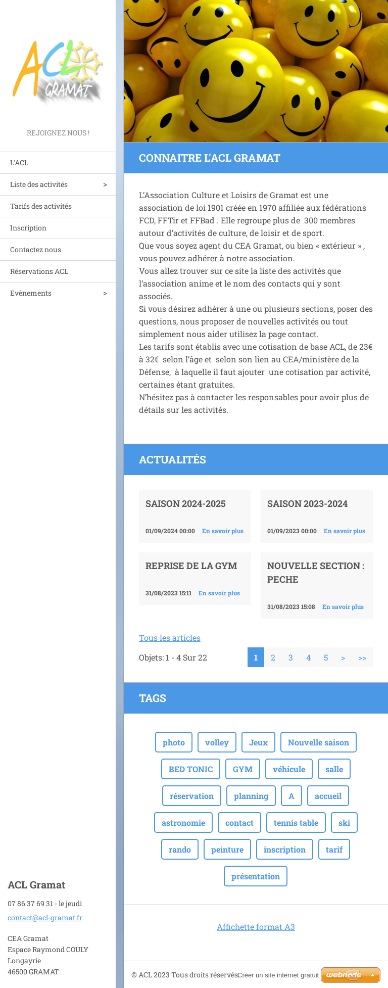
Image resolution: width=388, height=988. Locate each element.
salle (334, 769)
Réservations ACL (39, 271)
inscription (285, 849)
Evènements (31, 293)
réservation (192, 795)
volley (217, 742)
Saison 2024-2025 (186, 503)
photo (174, 742)
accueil (328, 795)
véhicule (289, 769)
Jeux (258, 742)
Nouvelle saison (318, 742)
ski (344, 822)
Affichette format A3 (256, 926)
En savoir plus (223, 531)
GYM (243, 769)
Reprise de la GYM (191, 565)
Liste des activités (39, 184)
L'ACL (19, 162)
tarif (334, 849)
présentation (255, 876)
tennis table (296, 822)
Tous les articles (170, 637)
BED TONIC (191, 769)
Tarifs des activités (41, 206)
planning (251, 795)
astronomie (183, 822)
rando (180, 849)
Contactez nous (35, 249)
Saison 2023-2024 (307, 503)
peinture (227, 849)
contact (239, 822)
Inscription (28, 227)
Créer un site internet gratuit (278, 975)
